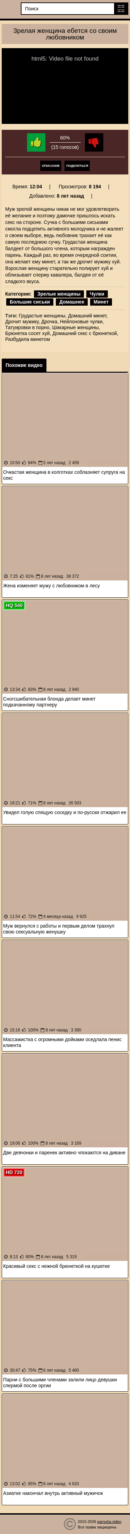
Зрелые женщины (58, 294)
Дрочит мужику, (22, 321)
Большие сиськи (30, 302)
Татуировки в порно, (28, 327)
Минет (101, 302)
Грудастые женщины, (43, 315)
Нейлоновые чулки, (82, 321)
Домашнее (71, 302)
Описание (51, 166)
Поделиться (77, 166)
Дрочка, (50, 321)
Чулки (97, 294)
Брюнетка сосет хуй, (28, 333)
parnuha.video (109, 1521)
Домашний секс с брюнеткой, (85, 333)
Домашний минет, (88, 315)
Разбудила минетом (27, 339)
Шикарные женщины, (76, 327)
